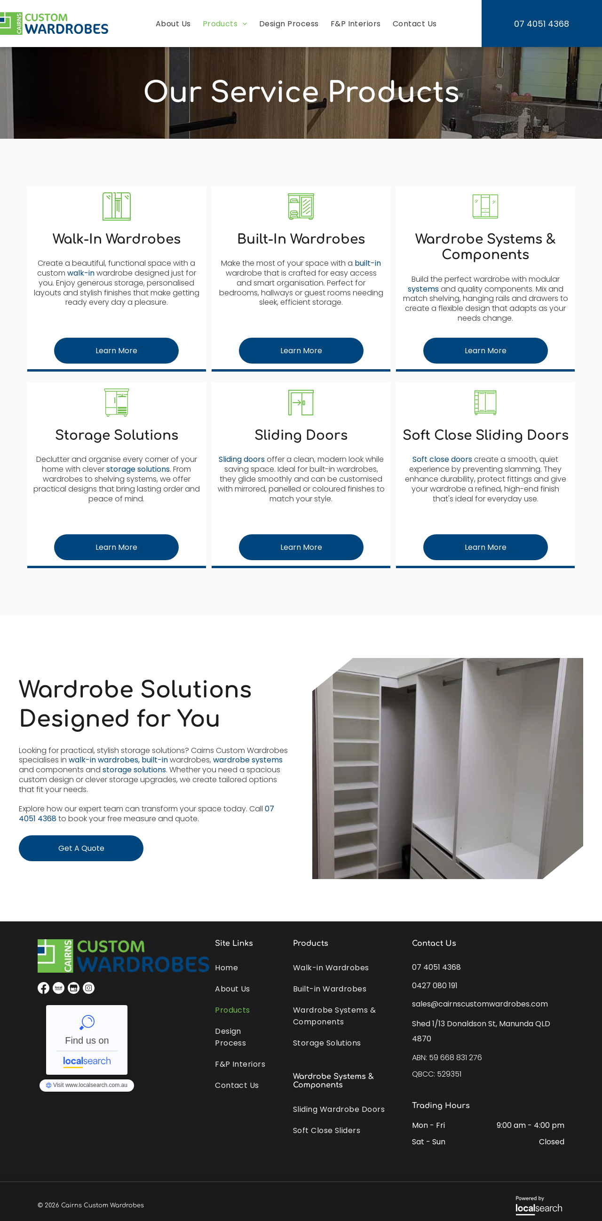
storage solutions (138, 469)
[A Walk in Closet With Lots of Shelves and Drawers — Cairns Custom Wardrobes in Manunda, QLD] (447, 768)
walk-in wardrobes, (104, 759)
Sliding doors (242, 459)
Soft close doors (442, 459)
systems (423, 289)
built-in (368, 263)
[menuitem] (172, 23)
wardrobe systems (248, 759)
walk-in (81, 273)
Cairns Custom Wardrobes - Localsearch (86, 1040)
